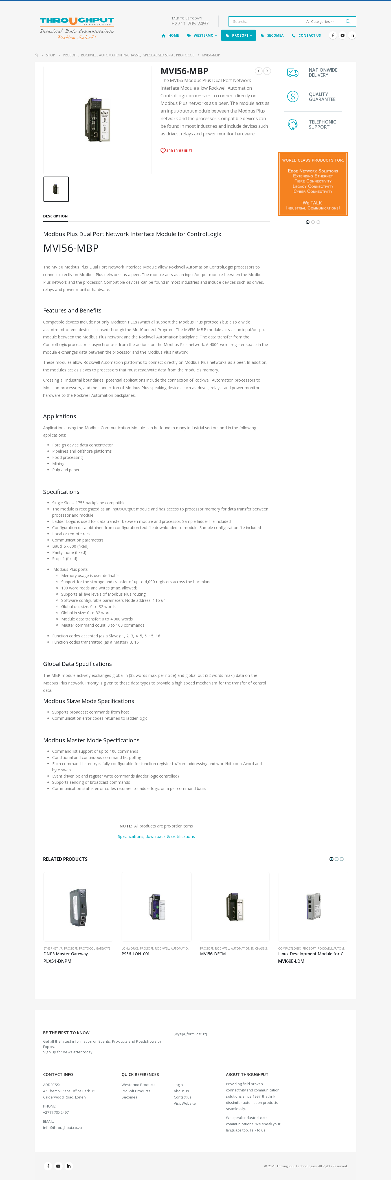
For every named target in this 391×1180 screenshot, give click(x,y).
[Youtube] (342, 35)
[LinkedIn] (352, 35)
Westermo (200, 35)
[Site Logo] (77, 29)
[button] (307, 222)
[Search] (348, 21)
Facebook (48, 1166)
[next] (267, 71)
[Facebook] (333, 35)
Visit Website (185, 1103)
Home (170, 35)
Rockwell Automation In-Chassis (181, 948)
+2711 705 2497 (190, 23)
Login (178, 1084)
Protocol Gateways (94, 948)
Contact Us (306, 35)
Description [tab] (55, 216)
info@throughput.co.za (62, 1127)
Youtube (58, 1166)
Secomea (272, 35)
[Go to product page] (78, 907)
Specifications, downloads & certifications (156, 836)
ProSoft (237, 35)
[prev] (259, 71)
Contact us (183, 1097)
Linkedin (69, 1166)
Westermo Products (138, 1084)
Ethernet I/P (52, 948)
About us (181, 1091)
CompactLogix (289, 948)
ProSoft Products (136, 1091)
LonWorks (130, 948)
